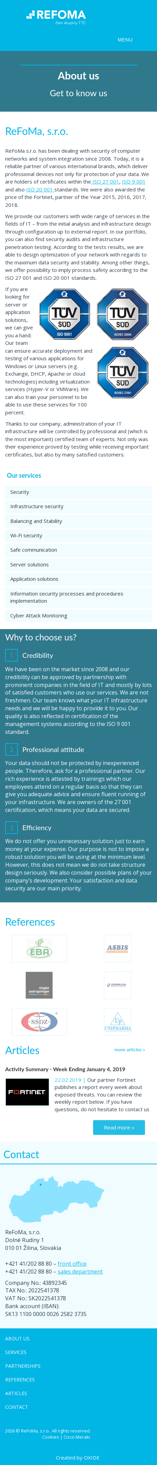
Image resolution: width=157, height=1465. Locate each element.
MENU (125, 39)
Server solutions (29, 564)
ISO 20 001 (40, 189)
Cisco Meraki (77, 1437)
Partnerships (23, 1366)
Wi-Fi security (26, 535)
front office (72, 1263)
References (20, 1379)
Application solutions (34, 578)
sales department (80, 1271)
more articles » (129, 1049)
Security (19, 491)
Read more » (119, 1127)
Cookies (50, 1437)
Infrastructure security (37, 506)
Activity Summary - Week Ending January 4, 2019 (65, 1069)
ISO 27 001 (105, 181)
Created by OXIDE (78, 1457)
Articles (16, 1393)
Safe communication (33, 549)
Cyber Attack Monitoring (38, 615)
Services (15, 1352)
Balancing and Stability (36, 520)
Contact (16, 1407)
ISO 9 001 (134, 181)
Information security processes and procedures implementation (66, 597)
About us (17, 1338)
